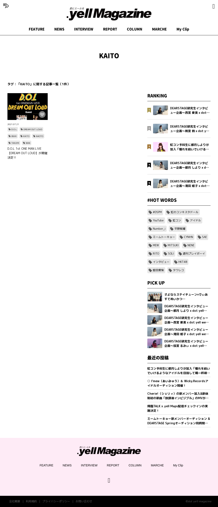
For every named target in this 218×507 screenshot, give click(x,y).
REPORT (110, 29)
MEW (156, 245)
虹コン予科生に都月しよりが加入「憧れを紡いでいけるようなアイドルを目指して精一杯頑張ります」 (178, 370)
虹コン (177, 220)
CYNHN (188, 237)
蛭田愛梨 (158, 270)
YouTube (158, 220)
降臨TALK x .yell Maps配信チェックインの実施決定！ (177, 408)
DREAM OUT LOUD (32, 129)
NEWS (59, 29)
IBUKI (14, 136)
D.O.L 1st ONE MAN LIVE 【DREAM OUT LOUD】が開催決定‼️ (27, 153)
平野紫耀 (179, 229)
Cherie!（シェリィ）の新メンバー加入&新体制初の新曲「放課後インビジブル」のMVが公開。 (177, 396)
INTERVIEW (83, 29)
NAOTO (39, 136)
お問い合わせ (84, 501)
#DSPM (157, 212)
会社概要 (14, 501)
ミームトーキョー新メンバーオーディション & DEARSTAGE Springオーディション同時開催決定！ (178, 421)
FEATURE (36, 29)
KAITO (26, 136)
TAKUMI (15, 142)
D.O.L (14, 129)
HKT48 (182, 262)
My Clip (182, 29)
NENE (191, 245)
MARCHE (159, 29)
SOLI (171, 253)
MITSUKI (173, 245)
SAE (204, 237)
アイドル (195, 220)
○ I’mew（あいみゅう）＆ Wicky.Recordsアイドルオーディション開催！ (177, 383)
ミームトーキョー (164, 237)
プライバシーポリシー (56, 501)
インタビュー (161, 262)
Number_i (159, 229)
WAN (28, 142)
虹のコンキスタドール (184, 212)
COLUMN (134, 29)
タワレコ (178, 270)
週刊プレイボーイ (194, 253)
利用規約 (31, 501)
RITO (156, 253)
